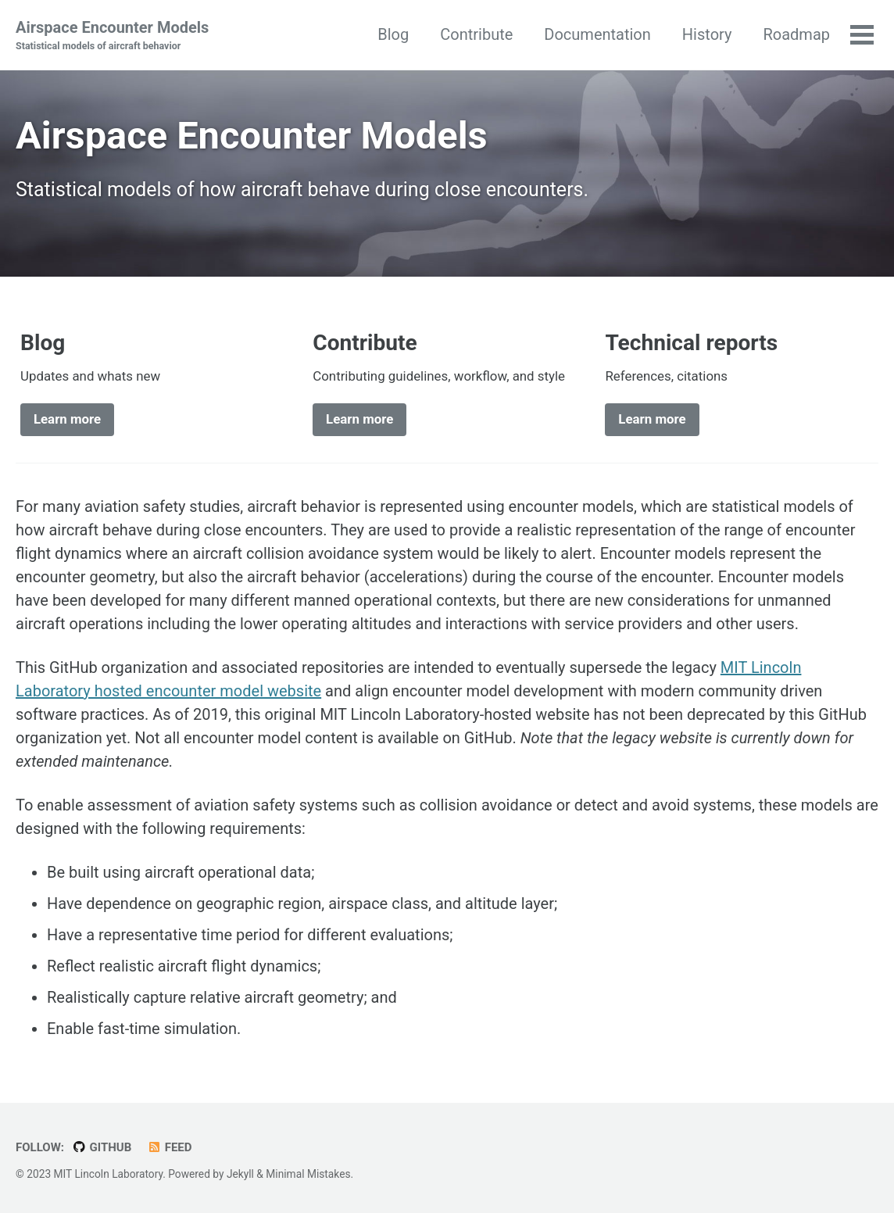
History (707, 34)
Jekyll (240, 1174)
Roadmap (796, 34)
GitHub (101, 1147)
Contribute (476, 34)
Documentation (597, 34)
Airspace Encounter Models (112, 36)
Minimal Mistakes (308, 1174)
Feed (169, 1147)
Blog (393, 34)
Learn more (67, 419)
